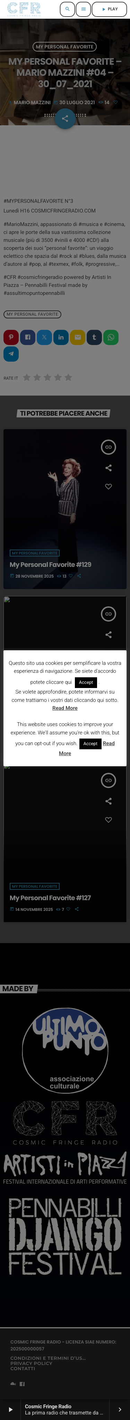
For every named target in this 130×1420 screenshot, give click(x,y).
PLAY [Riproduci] (109, 9)
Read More (65, 708)
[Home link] (23, 9)
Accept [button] (86, 682)
